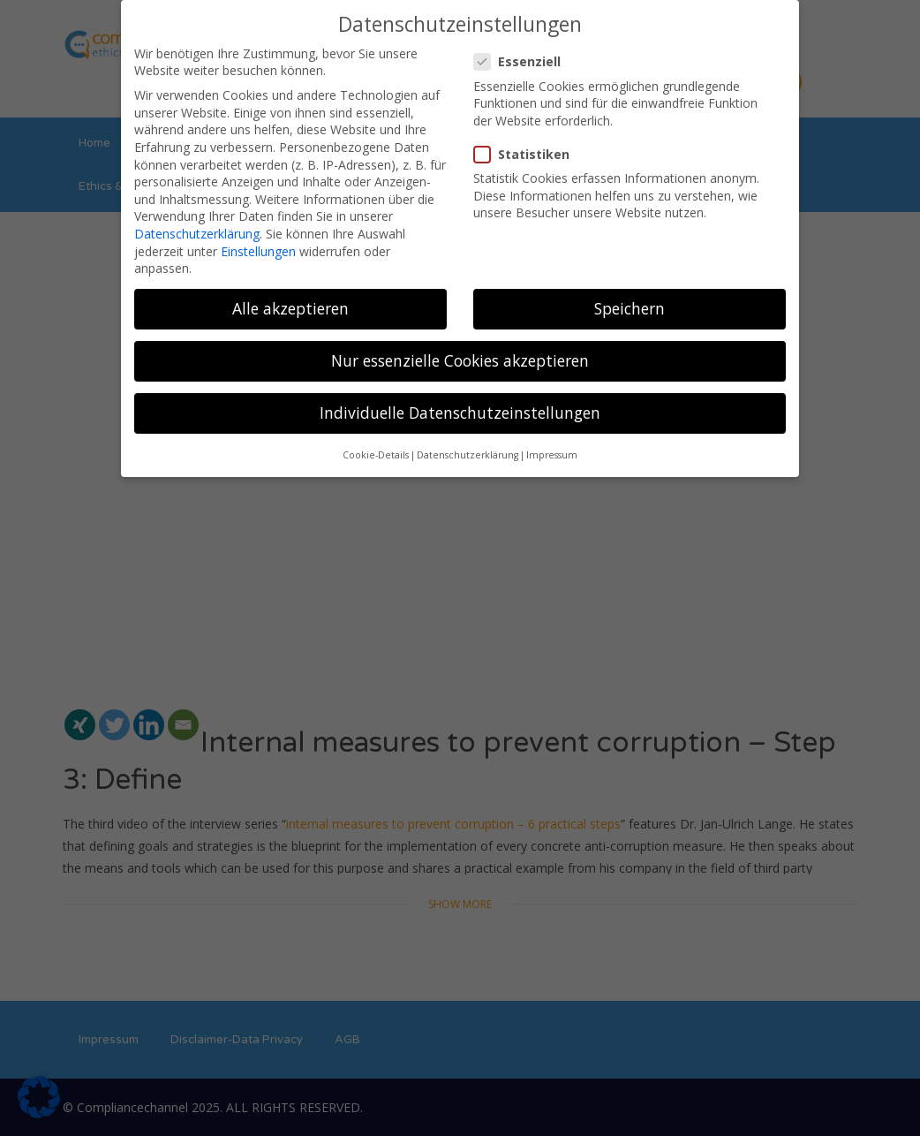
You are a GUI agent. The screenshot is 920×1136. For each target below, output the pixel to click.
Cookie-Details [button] (376, 449)
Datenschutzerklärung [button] (467, 449)
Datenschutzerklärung (197, 227)
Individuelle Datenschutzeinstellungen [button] (460, 406)
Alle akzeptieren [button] (290, 302)
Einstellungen (258, 244)
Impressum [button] (551, 449)
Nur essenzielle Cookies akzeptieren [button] (460, 354)
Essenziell (522, 55)
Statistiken (527, 148)
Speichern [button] (629, 302)
